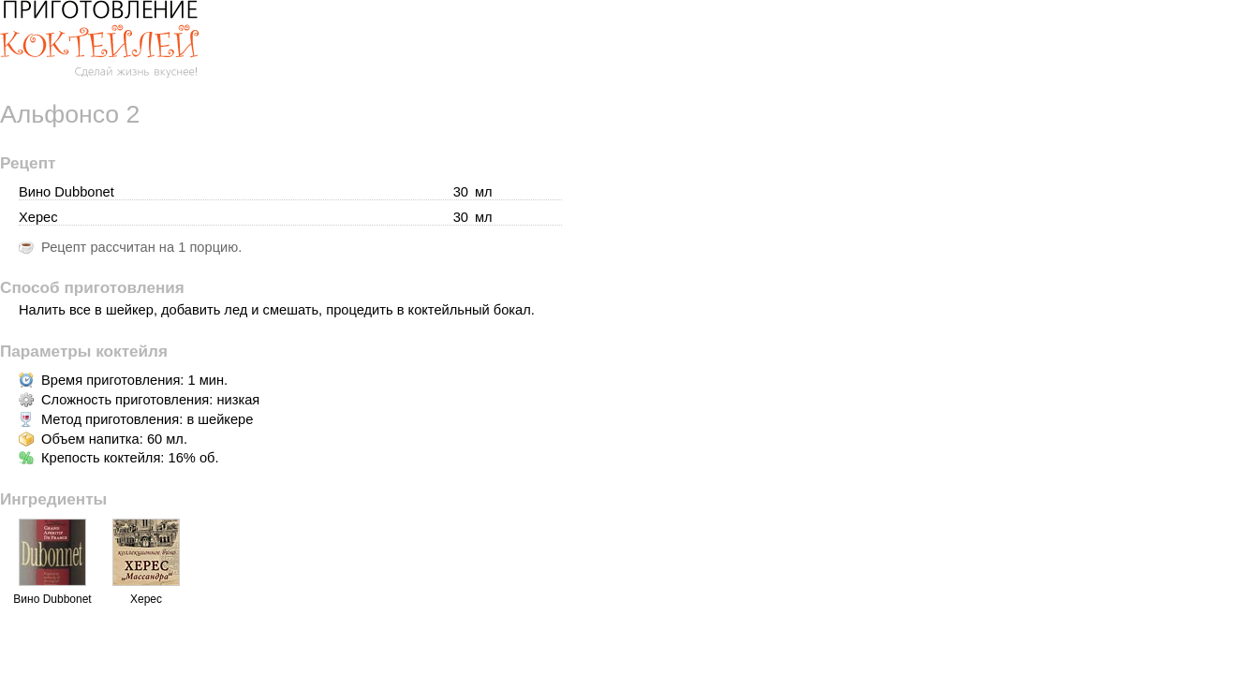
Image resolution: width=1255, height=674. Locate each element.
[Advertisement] (1097, 402)
